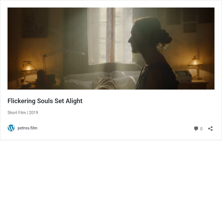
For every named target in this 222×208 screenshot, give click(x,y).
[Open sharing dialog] (210, 126)
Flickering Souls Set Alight (45, 101)
